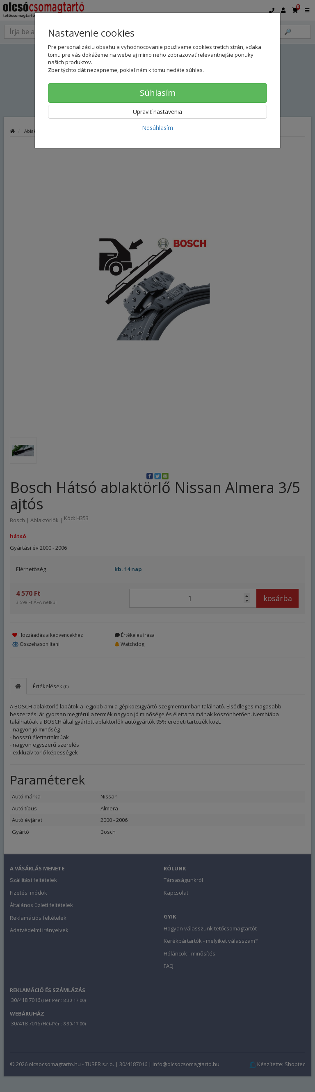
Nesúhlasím (157, 128)
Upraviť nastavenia (157, 112)
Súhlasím (158, 92)
